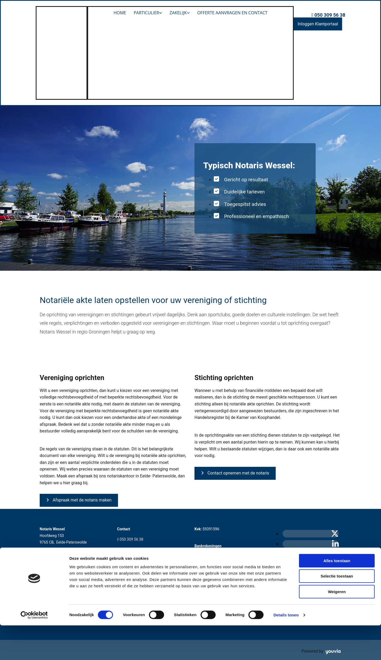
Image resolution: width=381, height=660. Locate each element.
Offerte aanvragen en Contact (233, 13)
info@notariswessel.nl (138, 550)
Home (119, 13)
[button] (318, 23)
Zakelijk (178, 13)
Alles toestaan (336, 595)
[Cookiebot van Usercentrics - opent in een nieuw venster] (34, 650)
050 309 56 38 (329, 15)
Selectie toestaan (337, 611)
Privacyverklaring (56, 578)
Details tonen (285, 649)
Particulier (146, 13)
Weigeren (337, 626)
